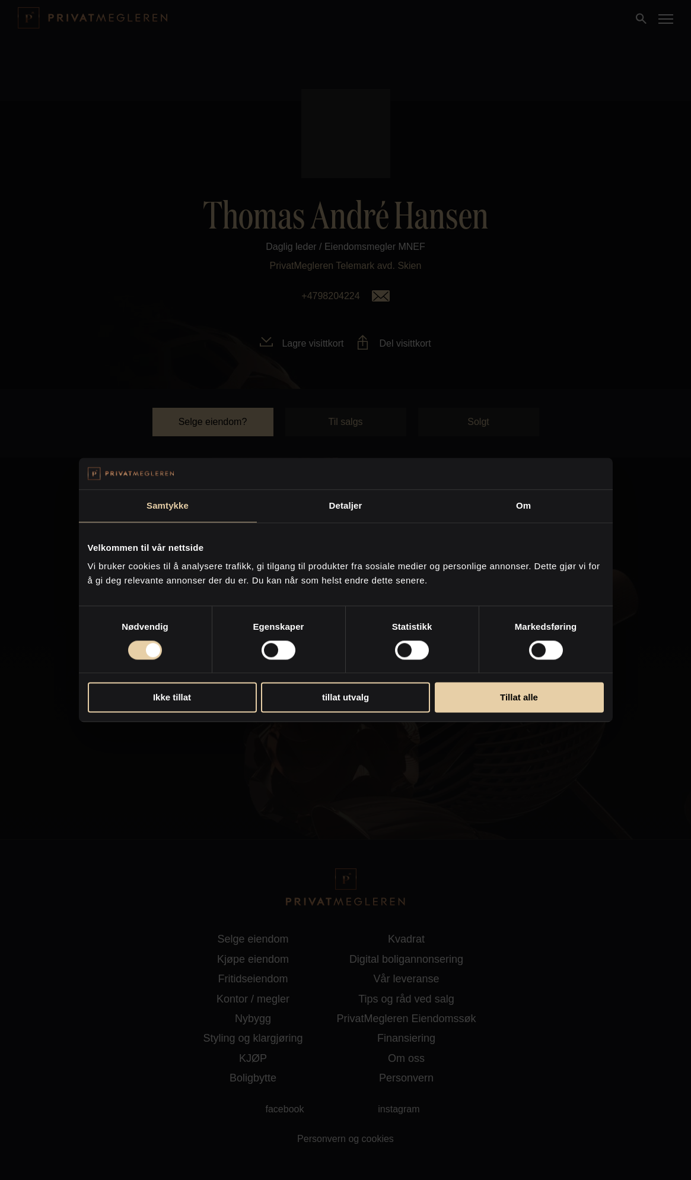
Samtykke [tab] (168, 505)
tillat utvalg (345, 698)
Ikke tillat (172, 698)
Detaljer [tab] (345, 505)
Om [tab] (523, 505)
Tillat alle (519, 698)
